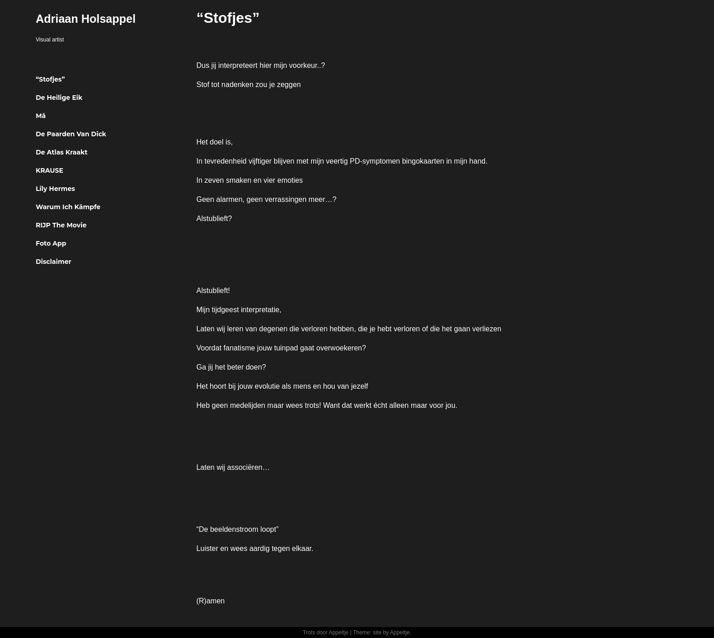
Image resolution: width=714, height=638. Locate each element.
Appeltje (399, 632)
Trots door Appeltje (325, 632)
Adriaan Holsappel (86, 18)
